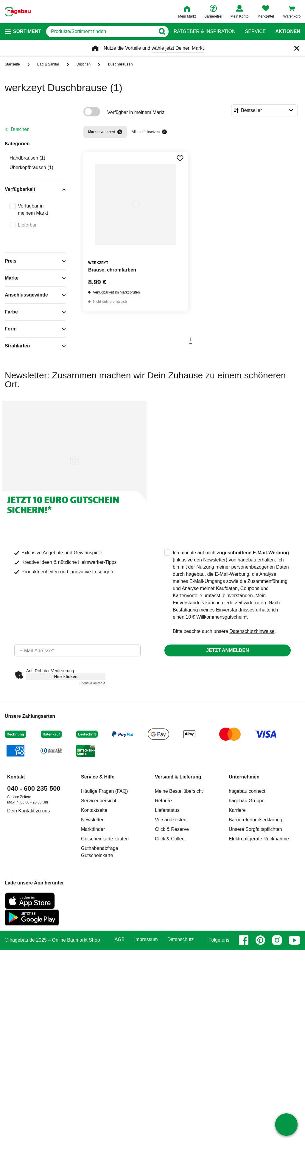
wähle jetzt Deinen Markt (178, 48)
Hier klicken (66, 676)
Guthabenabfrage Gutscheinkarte (99, 852)
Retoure (163, 800)
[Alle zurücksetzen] (164, 131)
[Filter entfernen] (119, 131)
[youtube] (294, 940)
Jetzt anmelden (227, 650)
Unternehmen (244, 776)
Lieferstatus (167, 810)
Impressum (146, 939)
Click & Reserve (172, 829)
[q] (100, 31)
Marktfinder (93, 829)
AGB (120, 939)
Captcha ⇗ (92, 683)
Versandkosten (170, 819)
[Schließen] (296, 48)
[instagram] (277, 940)
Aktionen (287, 31)
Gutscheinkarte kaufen (105, 838)
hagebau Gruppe (246, 800)
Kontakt (16, 776)
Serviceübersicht (98, 800)
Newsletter (92, 819)
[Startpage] (18, 11)
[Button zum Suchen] (162, 31)
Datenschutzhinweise (251, 631)
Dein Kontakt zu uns (28, 810)
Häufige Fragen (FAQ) (104, 791)
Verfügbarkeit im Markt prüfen (116, 292)
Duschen (20, 129)
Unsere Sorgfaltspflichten (255, 829)
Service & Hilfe (97, 776)
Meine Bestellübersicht (179, 791)
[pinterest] (260, 940)
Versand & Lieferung (178, 776)
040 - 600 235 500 (33, 788)
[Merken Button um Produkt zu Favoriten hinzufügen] (179, 158)
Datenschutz (180, 939)
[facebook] (243, 940)
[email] (77, 650)
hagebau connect (247, 791)
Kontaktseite (94, 810)
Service (255, 31)
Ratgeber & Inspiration (204, 31)
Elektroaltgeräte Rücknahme (259, 838)
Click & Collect (170, 838)
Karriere (237, 810)
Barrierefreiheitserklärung (255, 819)
